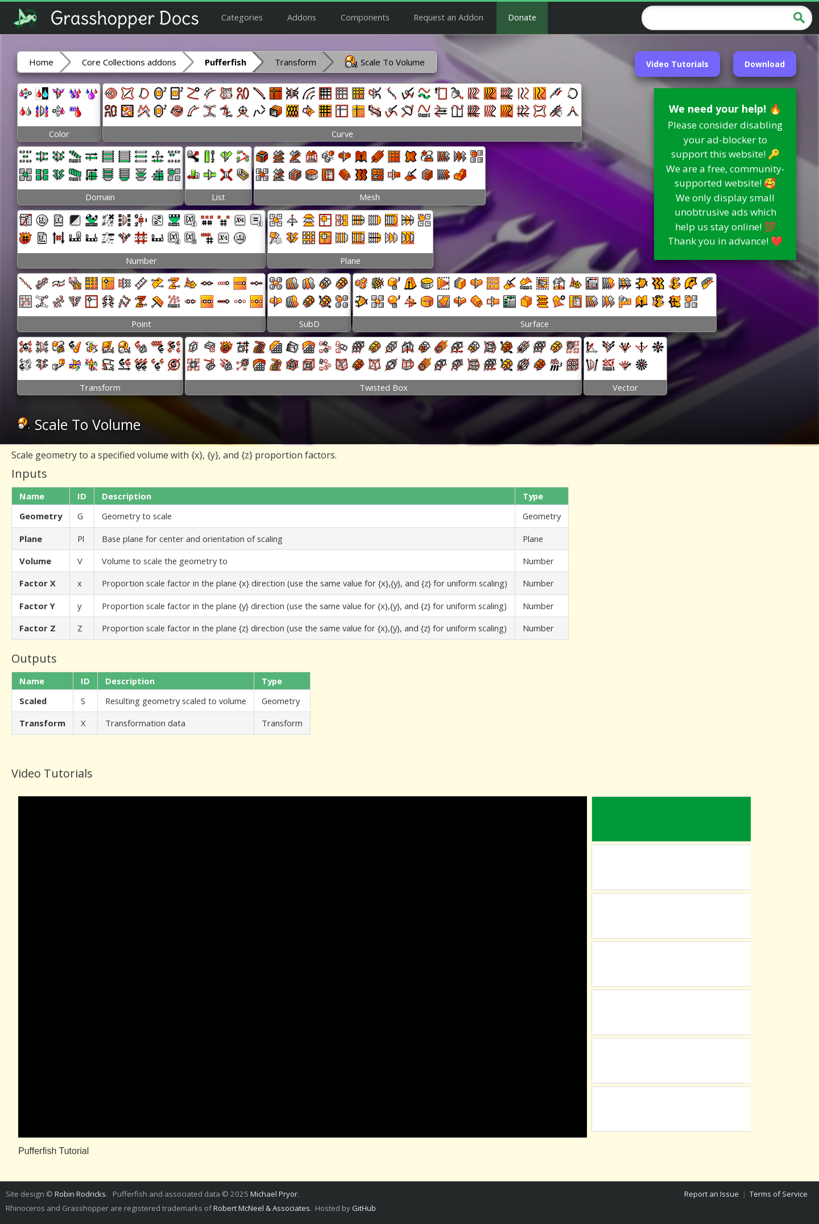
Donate (522, 17)
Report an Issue (711, 1194)
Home (41, 62)
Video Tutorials (677, 64)
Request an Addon (448, 17)
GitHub (364, 1208)
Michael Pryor (273, 1194)
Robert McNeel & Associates (261, 1208)
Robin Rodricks (80, 1194)
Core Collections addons (129, 62)
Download (764, 64)
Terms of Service (779, 1194)
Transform (295, 62)
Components (365, 17)
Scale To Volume (385, 61)
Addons (301, 17)
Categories (242, 17)
